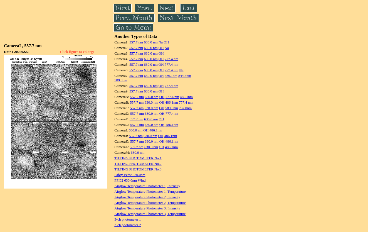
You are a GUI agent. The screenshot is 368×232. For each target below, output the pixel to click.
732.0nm (185, 108)
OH (166, 42)
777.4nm (172, 113)
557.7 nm (136, 42)
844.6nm (184, 76)
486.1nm (171, 76)
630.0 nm (150, 42)
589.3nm (120, 80)
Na (161, 42)
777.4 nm (171, 59)
